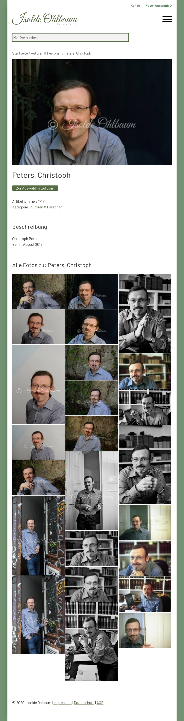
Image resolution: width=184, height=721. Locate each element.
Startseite (20, 53)
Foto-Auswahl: (159, 5)
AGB (100, 702)
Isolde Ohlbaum (44, 19)
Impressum (62, 702)
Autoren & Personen (46, 53)
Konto (135, 5)
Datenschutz (84, 702)
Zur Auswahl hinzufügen (35, 188)
